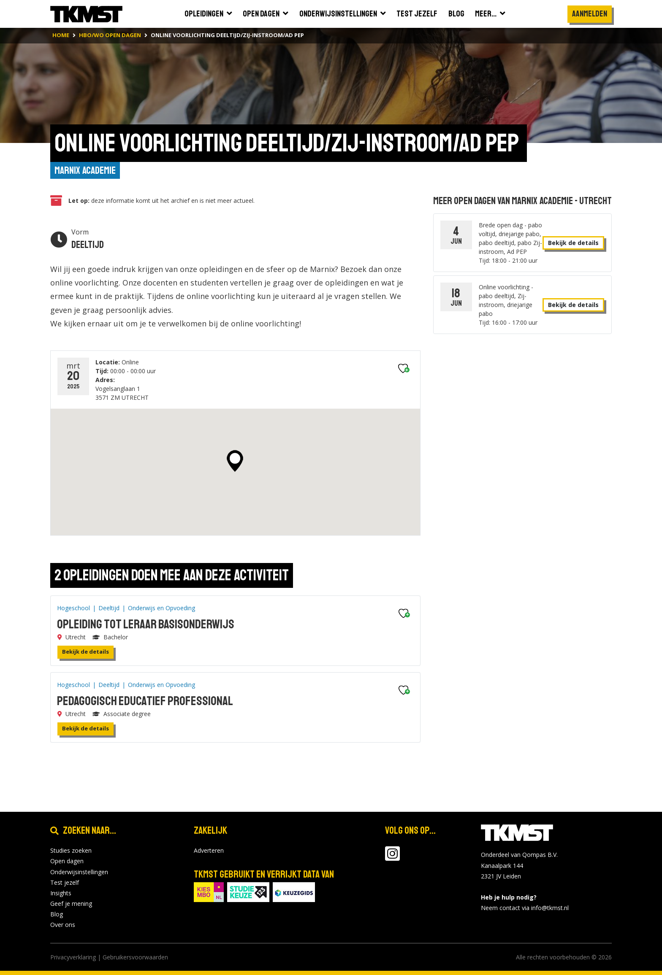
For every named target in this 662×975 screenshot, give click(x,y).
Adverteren (209, 850)
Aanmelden (589, 13)
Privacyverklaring (73, 957)
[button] (235, 461)
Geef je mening (71, 904)
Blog (56, 914)
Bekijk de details (85, 651)
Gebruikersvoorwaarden (135, 957)
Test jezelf (64, 882)
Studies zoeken (71, 850)
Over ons (62, 925)
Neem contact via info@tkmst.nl (525, 908)
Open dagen (67, 861)
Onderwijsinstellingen (79, 872)
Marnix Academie (85, 170)
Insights (60, 893)
